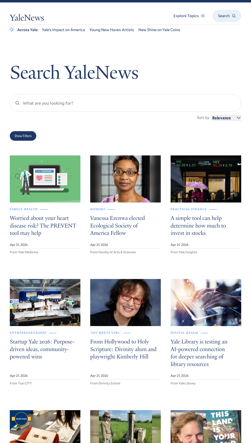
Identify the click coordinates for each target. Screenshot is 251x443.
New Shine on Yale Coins (159, 29)
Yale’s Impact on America (63, 29)
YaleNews (27, 19)
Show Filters (23, 136)
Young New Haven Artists (111, 29)
